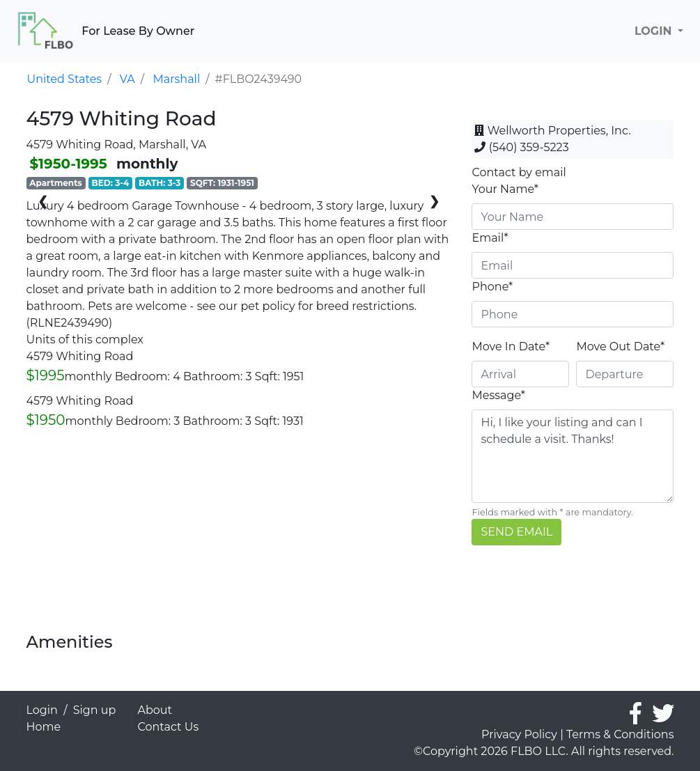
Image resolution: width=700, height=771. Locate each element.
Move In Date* (511, 346)
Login (42, 710)
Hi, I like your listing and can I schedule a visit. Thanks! (573, 456)
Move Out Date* (620, 346)
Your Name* (505, 189)
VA (127, 79)
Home (43, 726)
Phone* (492, 286)
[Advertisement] (238, 534)
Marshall (176, 79)
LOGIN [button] (655, 31)
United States (64, 79)
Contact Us (168, 726)
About (155, 710)
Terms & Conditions (620, 734)
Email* (490, 237)
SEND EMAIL (516, 531)
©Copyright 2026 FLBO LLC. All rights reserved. (544, 751)
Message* (498, 395)
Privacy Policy (519, 734)
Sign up (94, 710)
